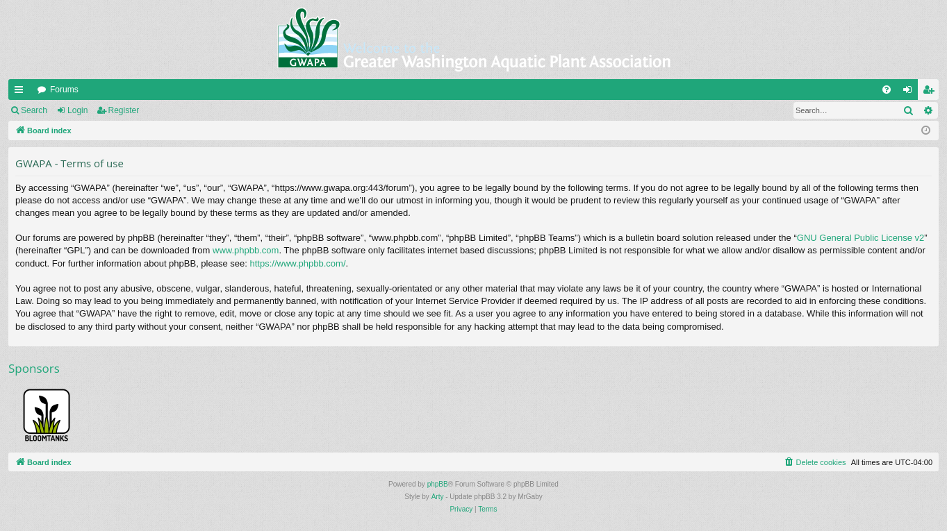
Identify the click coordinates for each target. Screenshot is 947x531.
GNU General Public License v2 (861, 238)
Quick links (21, 92)
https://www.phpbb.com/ (297, 263)
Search (34, 110)
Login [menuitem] (910, 92)
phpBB (437, 484)
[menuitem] (886, 89)
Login (77, 110)
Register (124, 110)
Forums (64, 89)
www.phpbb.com (246, 250)
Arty (437, 496)
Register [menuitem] (931, 92)
